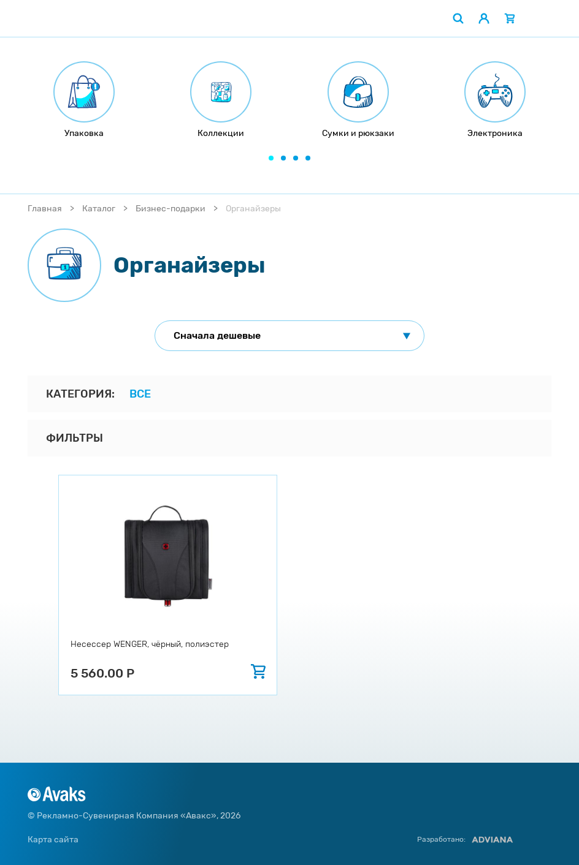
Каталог (98, 208)
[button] (271, 158)
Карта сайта (53, 839)
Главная (45, 208)
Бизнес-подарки (170, 208)
